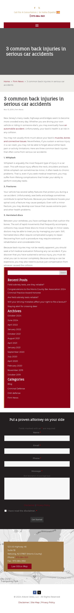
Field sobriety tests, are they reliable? (26, 284)
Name (37, 432)
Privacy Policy (43, 505)
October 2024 (14, 316)
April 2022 (13, 325)
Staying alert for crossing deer (22, 306)
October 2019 (14, 375)
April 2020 (13, 361)
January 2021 (14, 347)
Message (37, 471)
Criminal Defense (16, 388)
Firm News (19, 110)
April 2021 (12, 343)
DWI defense (14, 393)
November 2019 (15, 370)
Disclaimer (29, 505)
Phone (37, 458)
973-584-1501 (38, 16)
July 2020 (12, 356)
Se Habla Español (47, 12)
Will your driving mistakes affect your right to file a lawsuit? (37, 302)
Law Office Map (19, 566)
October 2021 (14, 334)
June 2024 (13, 320)
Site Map (35, 602)
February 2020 (15, 366)
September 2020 (16, 352)
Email (37, 445)
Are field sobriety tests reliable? (23, 297)
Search (63, 273)
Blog (10, 384)
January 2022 (14, 329)
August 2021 (14, 338)
